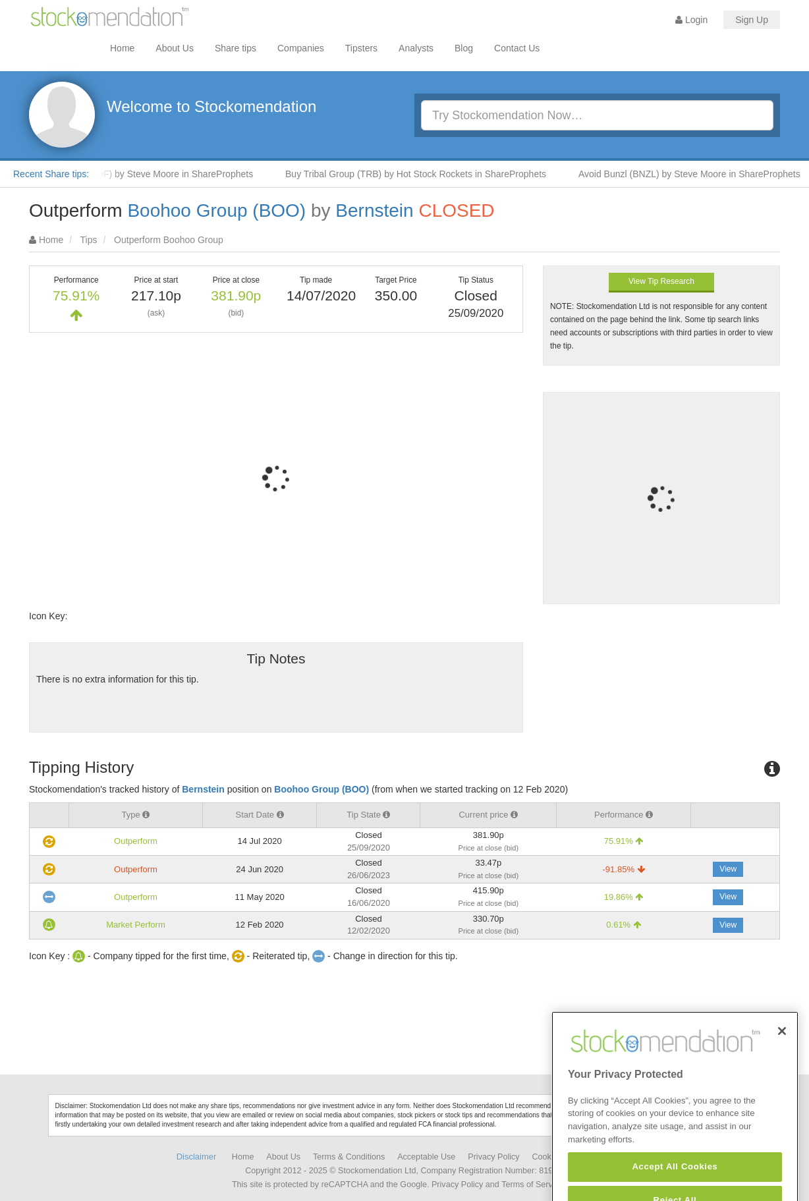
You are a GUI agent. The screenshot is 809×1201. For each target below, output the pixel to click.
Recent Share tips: (51, 174)
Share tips (235, 48)
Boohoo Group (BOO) (216, 210)
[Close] (781, 1054)
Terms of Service (532, 1184)
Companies (300, 48)
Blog (464, 48)
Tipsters (361, 48)
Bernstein (374, 210)
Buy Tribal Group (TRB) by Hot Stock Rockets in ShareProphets (421, 174)
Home (122, 48)
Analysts (416, 48)
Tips (89, 240)
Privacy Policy (493, 1156)
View (728, 869)
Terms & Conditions (349, 1156)
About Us (174, 48)
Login (691, 19)
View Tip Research (661, 281)
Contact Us (517, 48)
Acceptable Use (426, 1156)
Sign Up (751, 19)
